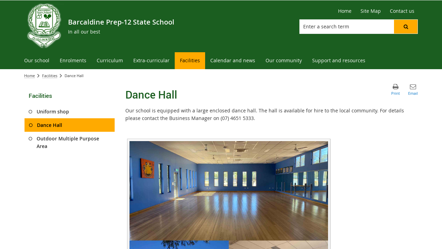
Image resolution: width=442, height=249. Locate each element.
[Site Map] (370, 11)
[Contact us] (402, 11)
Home (29, 75)
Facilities (49, 75)
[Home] (345, 11)
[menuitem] (37, 60)
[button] (405, 27)
